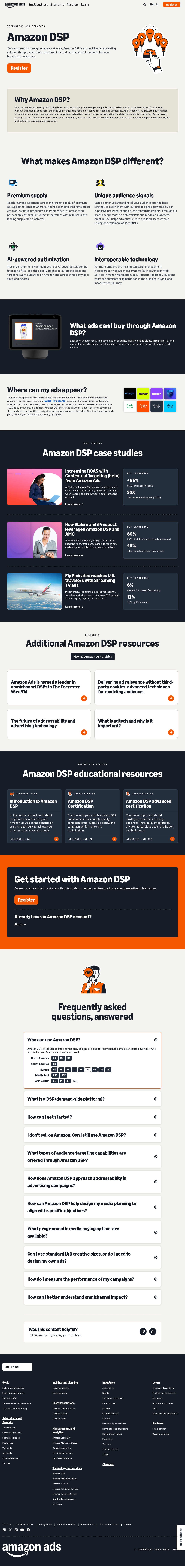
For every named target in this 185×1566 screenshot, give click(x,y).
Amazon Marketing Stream (65, 1443)
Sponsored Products (12, 1432)
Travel (105, 1454)
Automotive (108, 1388)
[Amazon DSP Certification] (92, 816)
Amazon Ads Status (109, 1524)
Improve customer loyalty (14, 1408)
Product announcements (164, 1393)
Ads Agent (58, 1504)
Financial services (110, 1413)
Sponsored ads (9, 1427)
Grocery (106, 1418)
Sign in (154, 4)
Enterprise (57, 4)
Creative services (61, 1413)
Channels (108, 1464)
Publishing (107, 1439)
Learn (85, 4)
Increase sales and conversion (16, 1403)
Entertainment (109, 1403)
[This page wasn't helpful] (143, 1332)
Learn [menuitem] (156, 1382)
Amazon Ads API (60, 1483)
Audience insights (61, 1388)
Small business (38, 4)
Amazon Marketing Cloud (65, 1478)
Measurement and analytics (64, 1430)
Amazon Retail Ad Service (65, 1494)
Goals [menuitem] (5, 1382)
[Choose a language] (17, 1367)
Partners (73, 4)
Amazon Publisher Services (65, 1488)
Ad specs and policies (163, 1403)
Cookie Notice (87, 1524)
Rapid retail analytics (62, 1458)
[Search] (144, 4)
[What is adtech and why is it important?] (136, 724)
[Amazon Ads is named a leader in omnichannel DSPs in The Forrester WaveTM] (49, 687)
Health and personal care (114, 1423)
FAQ (154, 1408)
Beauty (105, 1393)
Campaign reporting (62, 1448)
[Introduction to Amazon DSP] (34, 816)
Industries (108, 1382)
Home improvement (112, 1434)
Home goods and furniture (115, 1428)
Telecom (106, 1444)
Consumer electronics (112, 1398)
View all (6, 1463)
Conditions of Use (25, 1524)
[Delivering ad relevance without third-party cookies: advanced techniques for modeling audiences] (136, 687)
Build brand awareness (13, 1388)
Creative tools (59, 1418)
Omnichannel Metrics (63, 1453)
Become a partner (161, 1434)
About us (6, 1524)
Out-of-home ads (11, 1458)
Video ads (7, 1448)
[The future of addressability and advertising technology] (49, 724)
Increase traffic (9, 1398)
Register (171, 4)
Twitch (47, 400)
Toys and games (110, 1449)
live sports (59, 400)
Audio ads (7, 1453)
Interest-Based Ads (66, 1524)
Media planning (60, 1393)
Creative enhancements (64, 1408)
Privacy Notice (45, 1524)
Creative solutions (64, 1403)
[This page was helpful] (152, 1332)
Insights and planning (65, 1382)
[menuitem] (17, 1443)
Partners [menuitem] (158, 1423)
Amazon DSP (59, 1473)
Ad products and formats (12, 1420)
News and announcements (165, 1413)
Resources (157, 1398)
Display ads (7, 1443)
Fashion (106, 1408)
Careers (127, 1524)
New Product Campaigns (64, 1499)
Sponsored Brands (11, 1437)
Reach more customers (13, 1393)
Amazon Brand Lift (61, 1437)
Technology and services (67, 1468)
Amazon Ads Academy (163, 1388)
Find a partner (159, 1428)
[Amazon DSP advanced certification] (150, 816)
